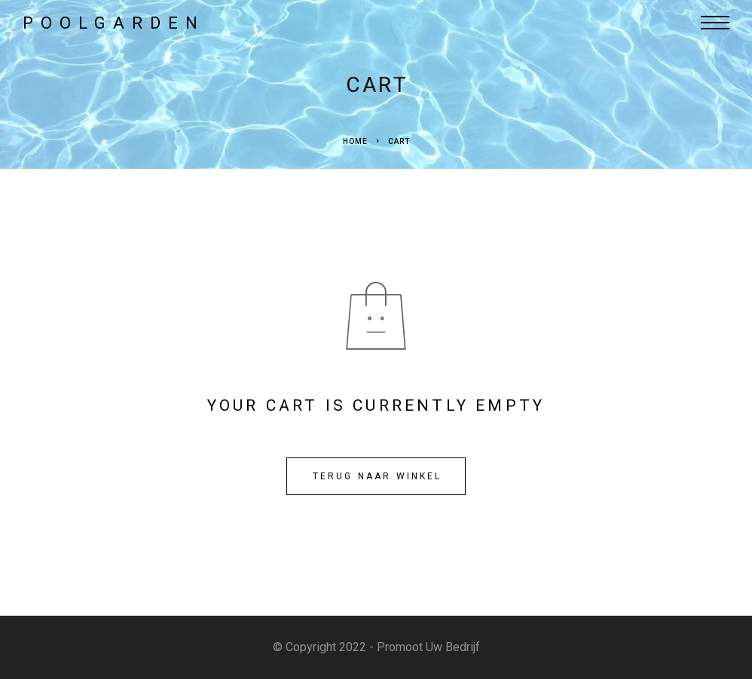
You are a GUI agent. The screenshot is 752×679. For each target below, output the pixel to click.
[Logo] (110, 23)
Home (355, 141)
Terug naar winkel (377, 476)
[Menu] (715, 22)
